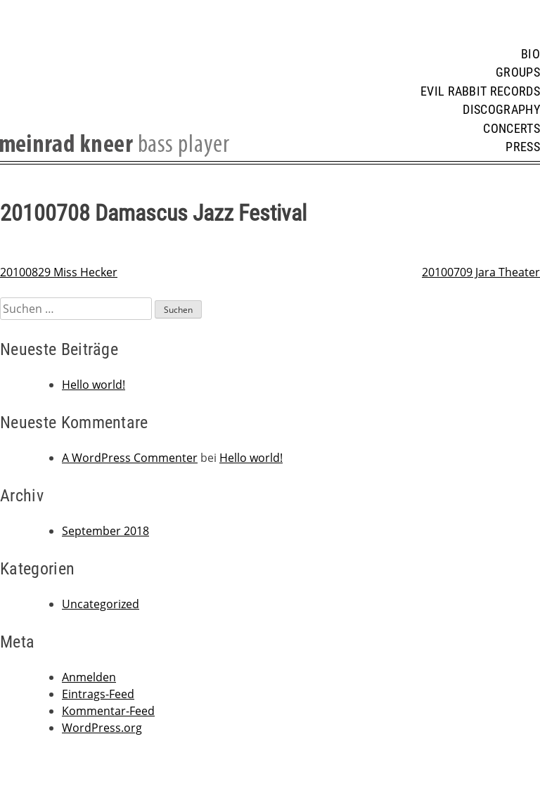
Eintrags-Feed (98, 694)
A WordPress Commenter (130, 457)
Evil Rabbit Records (480, 91)
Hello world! (93, 384)
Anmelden (89, 677)
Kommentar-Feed (108, 711)
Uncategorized (100, 604)
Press (523, 147)
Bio (530, 54)
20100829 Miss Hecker (58, 272)
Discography (501, 110)
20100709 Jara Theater (481, 272)
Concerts (511, 129)
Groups (518, 72)
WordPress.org (102, 727)
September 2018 (105, 531)
